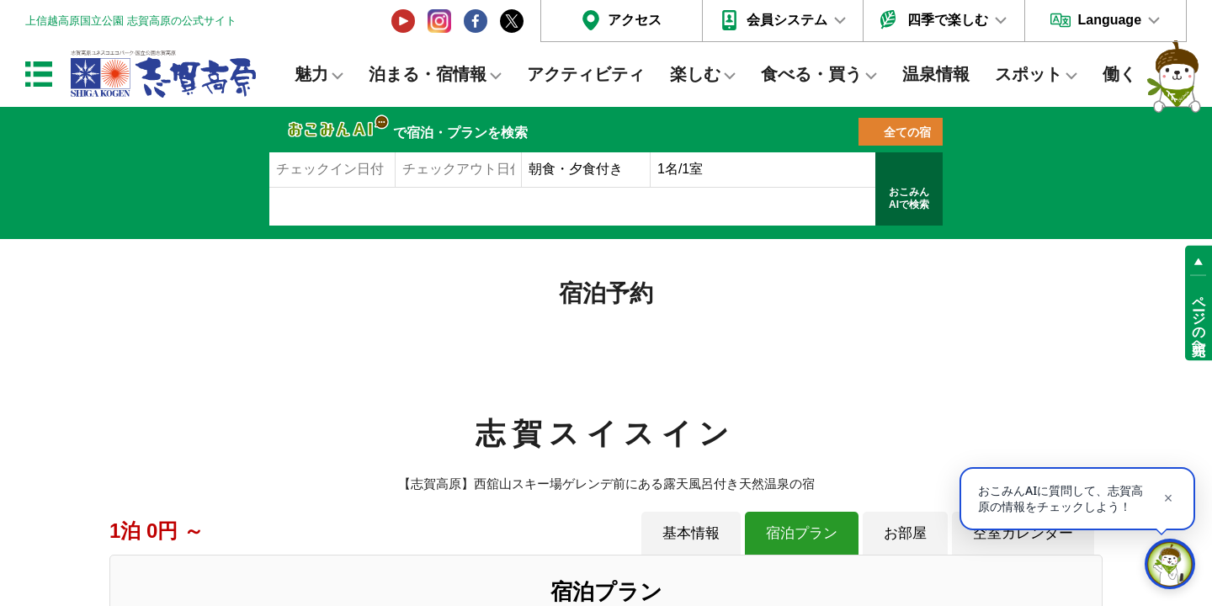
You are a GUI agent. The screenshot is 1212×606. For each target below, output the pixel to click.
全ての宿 (907, 132)
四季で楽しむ (947, 20)
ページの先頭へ (1199, 318)
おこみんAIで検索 (909, 198)
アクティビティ (586, 74)
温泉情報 (936, 74)
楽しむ (695, 74)
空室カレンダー (1023, 532)
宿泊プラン (801, 532)
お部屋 (905, 532)
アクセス (635, 20)
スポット (1028, 74)
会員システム (787, 20)
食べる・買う (811, 74)
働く (1119, 74)
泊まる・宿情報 (427, 74)
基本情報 (691, 532)
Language (1109, 20)
